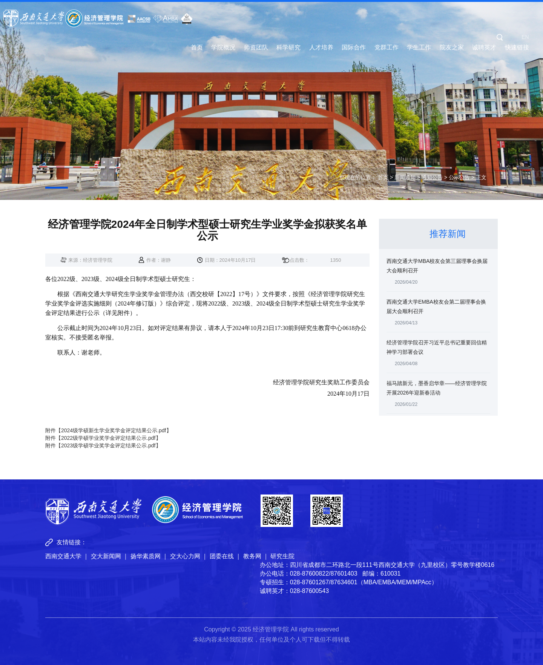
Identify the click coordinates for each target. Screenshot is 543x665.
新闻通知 (405, 177)
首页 (197, 48)
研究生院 (282, 556)
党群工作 (386, 48)
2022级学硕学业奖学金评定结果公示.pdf (108, 438)
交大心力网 (185, 556)
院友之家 (452, 48)
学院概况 (223, 48)
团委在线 (222, 556)
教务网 (252, 556)
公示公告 (459, 177)
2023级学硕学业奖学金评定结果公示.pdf (108, 445)
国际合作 (354, 48)
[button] (500, 37)
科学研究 (288, 48)
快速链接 (517, 48)
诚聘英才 (484, 48)
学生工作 (419, 48)
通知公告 (432, 177)
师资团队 (256, 48)
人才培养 (321, 48)
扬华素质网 (145, 556)
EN (525, 37)
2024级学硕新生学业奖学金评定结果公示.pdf (113, 430)
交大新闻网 (106, 556)
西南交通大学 (63, 556)
